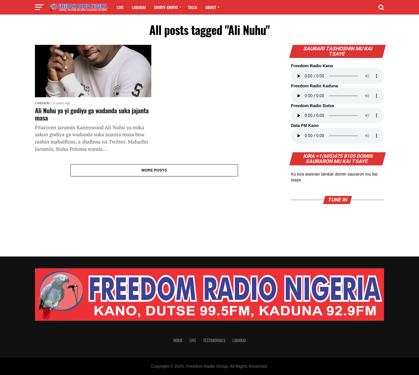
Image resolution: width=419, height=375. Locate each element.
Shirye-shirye (166, 7)
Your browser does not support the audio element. (337, 76)
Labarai (138, 7)
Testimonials (214, 340)
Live (120, 7)
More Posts (154, 170)
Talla (192, 7)
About (210, 7)
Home (177, 340)
